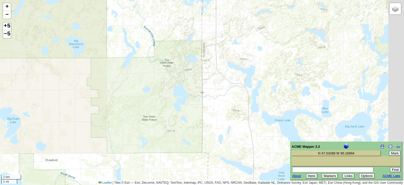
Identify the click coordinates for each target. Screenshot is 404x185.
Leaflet (105, 182)
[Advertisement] (27, 148)
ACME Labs (391, 176)
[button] (7, 7)
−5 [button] (7, 34)
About (296, 176)
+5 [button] (7, 26)
